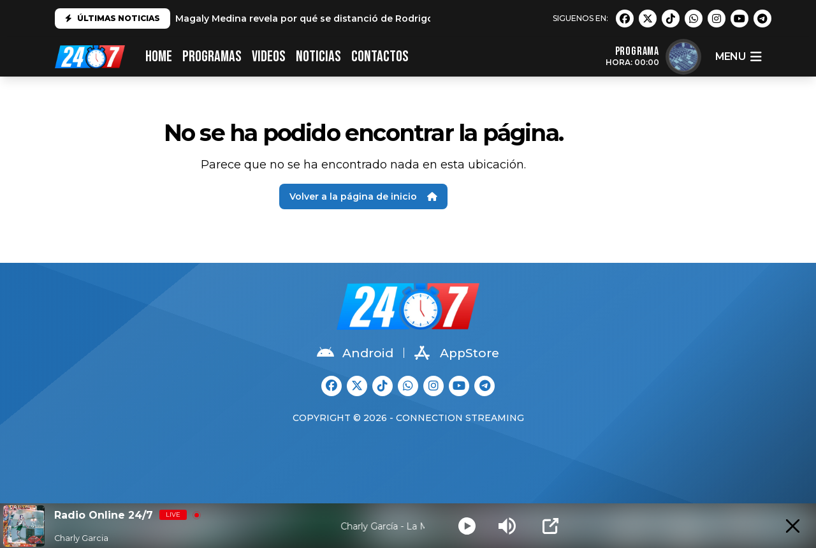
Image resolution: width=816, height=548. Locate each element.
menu (738, 57)
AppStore (456, 352)
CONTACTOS (380, 56)
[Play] (466, 526)
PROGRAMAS (212, 56)
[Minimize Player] (792, 526)
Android (355, 352)
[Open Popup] (550, 526)
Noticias (318, 56)
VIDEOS (269, 56)
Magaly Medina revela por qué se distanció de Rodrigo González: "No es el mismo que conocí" (397, 18)
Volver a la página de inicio (363, 196)
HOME (158, 56)
